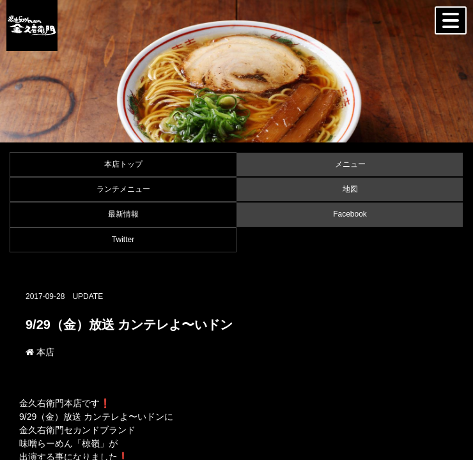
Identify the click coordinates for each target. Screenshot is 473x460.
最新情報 (123, 214)
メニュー (350, 164)
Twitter (123, 239)
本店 (40, 352)
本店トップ (123, 164)
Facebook (350, 214)
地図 (350, 189)
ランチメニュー (123, 189)
